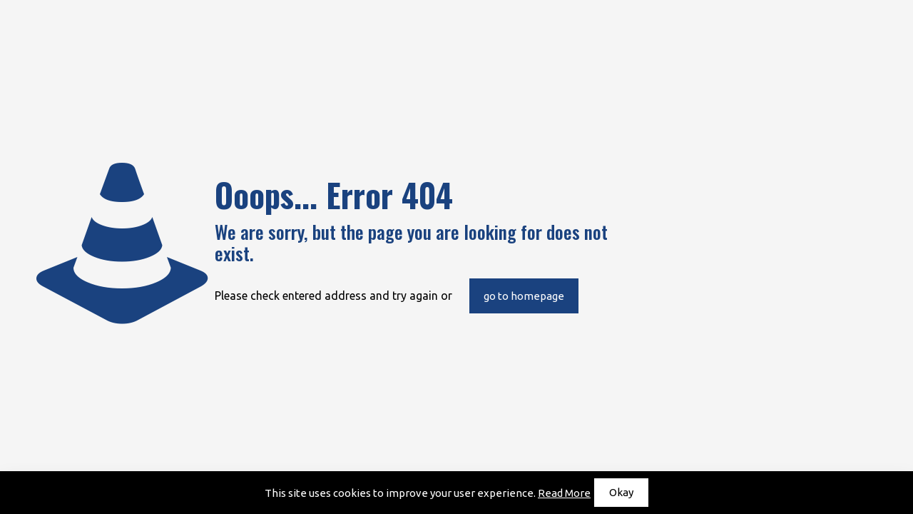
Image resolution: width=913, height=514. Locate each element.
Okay (621, 492)
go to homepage (524, 296)
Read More (564, 493)
